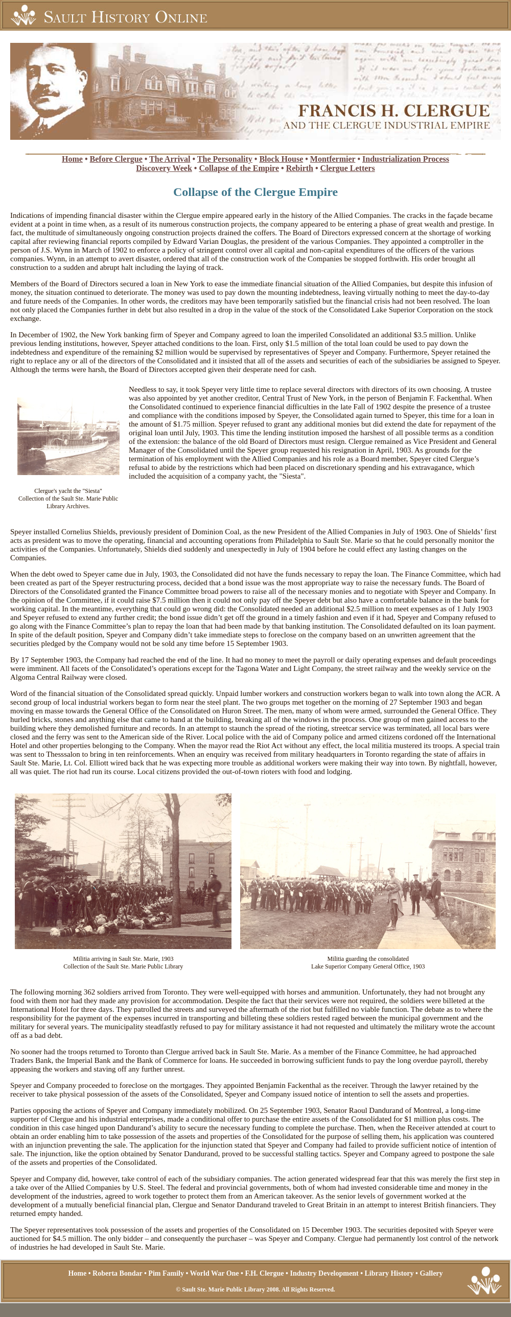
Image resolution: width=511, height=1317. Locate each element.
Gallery (431, 1273)
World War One (214, 1273)
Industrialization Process (405, 159)
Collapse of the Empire (239, 168)
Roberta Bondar (117, 1273)
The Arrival (169, 159)
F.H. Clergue (264, 1273)
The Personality (224, 159)
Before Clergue (116, 159)
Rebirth (299, 168)
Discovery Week (164, 168)
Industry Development (324, 1273)
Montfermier (333, 159)
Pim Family (166, 1273)
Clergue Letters (347, 168)
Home (72, 159)
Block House (281, 159)
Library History (389, 1273)
